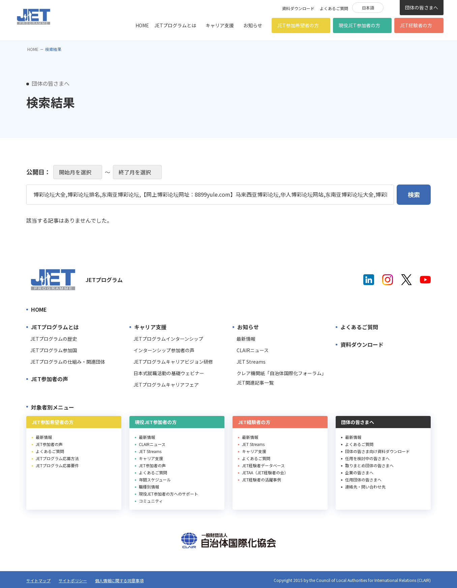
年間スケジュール (155, 479)
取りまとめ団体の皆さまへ (369, 465)
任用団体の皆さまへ (363, 479)
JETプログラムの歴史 (53, 338)
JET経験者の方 (416, 25)
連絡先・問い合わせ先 (365, 486)
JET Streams (251, 361)
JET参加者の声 (49, 379)
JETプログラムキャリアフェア (166, 384)
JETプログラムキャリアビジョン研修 (173, 361)
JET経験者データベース (263, 465)
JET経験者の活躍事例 (261, 479)
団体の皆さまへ (421, 7)
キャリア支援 (220, 25)
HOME (142, 25)
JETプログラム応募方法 (57, 458)
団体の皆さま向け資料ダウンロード (377, 451)
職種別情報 (149, 486)
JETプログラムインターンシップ (168, 338)
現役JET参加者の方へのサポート (168, 494)
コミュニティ (151, 501)
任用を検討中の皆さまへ (367, 458)
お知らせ (252, 25)
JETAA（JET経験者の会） (265, 472)
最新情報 (246, 338)
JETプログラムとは (175, 25)
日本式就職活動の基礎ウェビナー (168, 373)
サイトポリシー (73, 580)
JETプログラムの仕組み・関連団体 (67, 361)
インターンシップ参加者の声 (163, 350)
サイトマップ (38, 580)
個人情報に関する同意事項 (119, 580)
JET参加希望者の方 (298, 25)
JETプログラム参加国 (53, 350)
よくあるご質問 (334, 8)
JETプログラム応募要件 (57, 465)
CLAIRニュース (253, 350)
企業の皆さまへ (359, 472)
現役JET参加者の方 (359, 25)
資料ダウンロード (298, 8)
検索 (392, 7)
